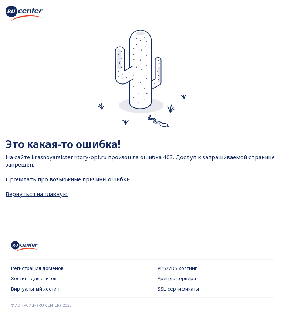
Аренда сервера (177, 278)
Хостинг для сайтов (34, 278)
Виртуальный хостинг (36, 288)
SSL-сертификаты (178, 288)
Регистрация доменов (37, 268)
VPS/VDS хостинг (177, 268)
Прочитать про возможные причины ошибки (68, 179)
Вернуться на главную (37, 194)
